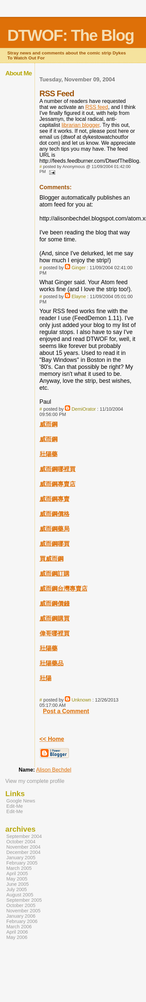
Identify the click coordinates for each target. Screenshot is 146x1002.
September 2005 (24, 900)
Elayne (79, 296)
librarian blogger (80, 125)
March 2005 (19, 868)
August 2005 (19, 894)
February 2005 (22, 863)
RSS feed (96, 107)
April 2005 (17, 873)
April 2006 (17, 932)
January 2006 (21, 916)
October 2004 (21, 841)
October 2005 (21, 905)
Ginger (78, 267)
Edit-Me (14, 806)
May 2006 (16, 937)
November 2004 (23, 847)
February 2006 (22, 921)
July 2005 (16, 889)
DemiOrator (84, 409)
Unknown (81, 700)
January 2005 (21, 857)
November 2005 (23, 910)
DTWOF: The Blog (70, 35)
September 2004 (24, 836)
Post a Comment (66, 711)
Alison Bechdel (53, 770)
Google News (20, 800)
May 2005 (16, 878)
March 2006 (19, 926)
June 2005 (17, 884)
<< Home (52, 739)
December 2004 (23, 852)
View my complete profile (35, 781)
